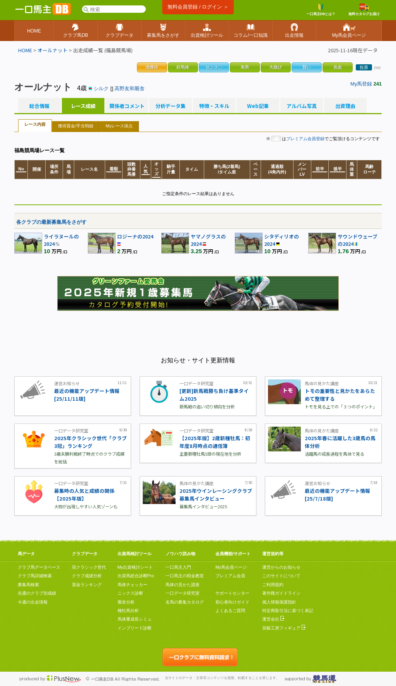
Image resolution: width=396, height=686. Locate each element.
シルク (101, 88)
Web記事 (258, 106)
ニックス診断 (130, 593)
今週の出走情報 (33, 602)
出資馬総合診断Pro (136, 575)
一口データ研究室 (183, 593)
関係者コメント (126, 106)
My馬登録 (361, 84)
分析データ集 (170, 106)
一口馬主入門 (178, 567)
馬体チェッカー (132, 584)
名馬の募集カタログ (185, 602)
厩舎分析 (126, 602)
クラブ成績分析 (87, 575)
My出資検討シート (135, 567)
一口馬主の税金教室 (185, 575)
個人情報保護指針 (279, 602)
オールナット (53, 50)
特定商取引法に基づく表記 (287, 610)
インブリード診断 (135, 628)
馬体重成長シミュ (135, 619)
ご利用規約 (272, 584)
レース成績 (83, 106)
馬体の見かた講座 (183, 584)
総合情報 (39, 106)
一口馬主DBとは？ (321, 9)
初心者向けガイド (232, 602)
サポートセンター (232, 593)
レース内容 (35, 124)
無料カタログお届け (364, 9)
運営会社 (273, 619)
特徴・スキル (214, 106)
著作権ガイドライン (281, 593)
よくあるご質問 (230, 610)
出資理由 (345, 106)
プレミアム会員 (230, 575)
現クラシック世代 (89, 567)
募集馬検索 (28, 584)
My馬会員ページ (231, 567)
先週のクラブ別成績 (37, 593)
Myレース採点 (119, 125)
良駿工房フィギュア (284, 628)
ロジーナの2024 (135, 236)
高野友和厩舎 (129, 88)
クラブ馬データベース (39, 567)
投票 (364, 67)
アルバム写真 (302, 106)
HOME (25, 50)
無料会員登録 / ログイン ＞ (197, 7)
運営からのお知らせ (281, 567)
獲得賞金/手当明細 (75, 125)
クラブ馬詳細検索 (35, 575)
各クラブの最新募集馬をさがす (51, 222)
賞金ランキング (87, 584)
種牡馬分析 (128, 610)
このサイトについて (281, 575)
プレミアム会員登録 (305, 138)
